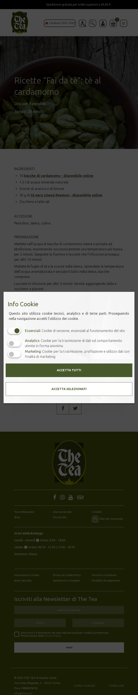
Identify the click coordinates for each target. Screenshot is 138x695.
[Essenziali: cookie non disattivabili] (14, 330)
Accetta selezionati (69, 389)
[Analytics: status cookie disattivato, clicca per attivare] (14, 343)
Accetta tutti (69, 370)
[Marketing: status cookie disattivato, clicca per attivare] (14, 354)
